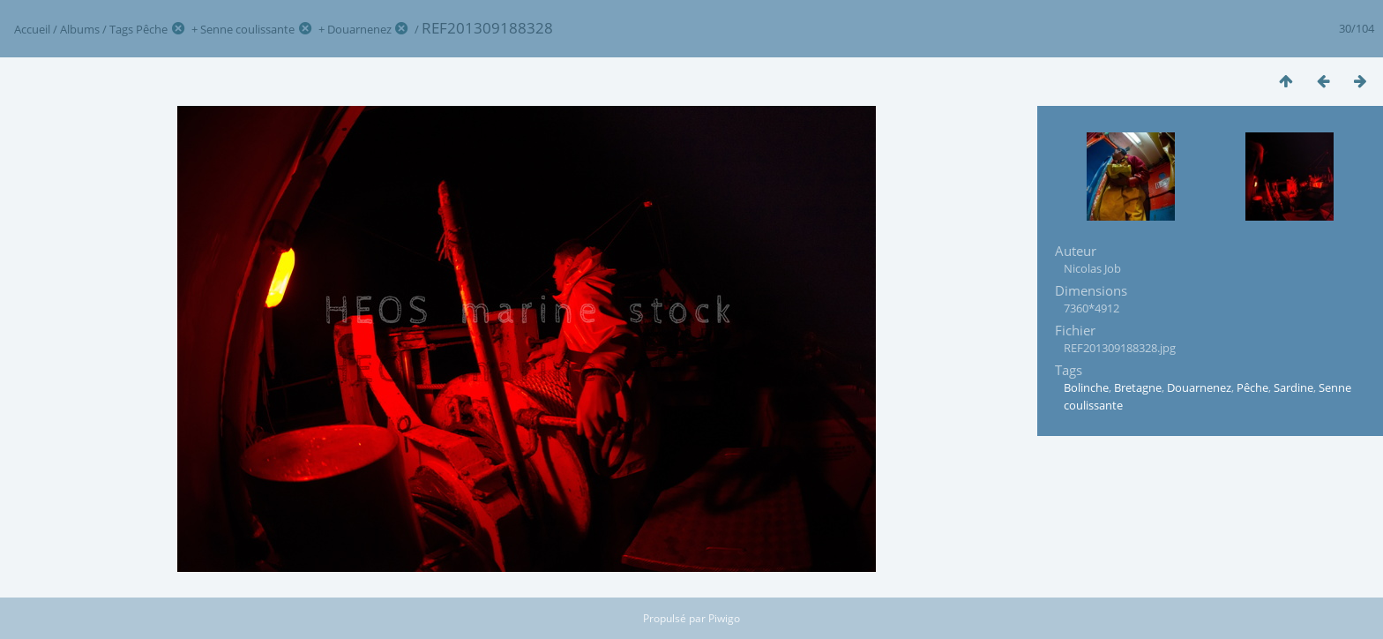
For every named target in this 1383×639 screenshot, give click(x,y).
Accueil (32, 29)
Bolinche (1086, 387)
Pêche (152, 29)
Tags (121, 29)
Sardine (1293, 387)
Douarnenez (359, 29)
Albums (80, 29)
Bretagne (1138, 387)
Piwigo (724, 618)
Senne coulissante (247, 29)
